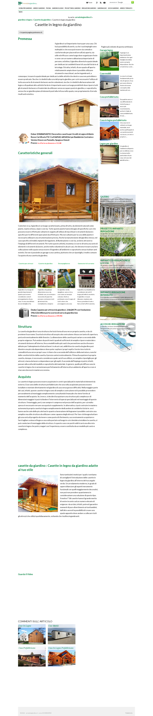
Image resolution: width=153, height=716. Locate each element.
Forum (89, 2)
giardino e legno (58, 8)
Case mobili (53, 626)
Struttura (25, 326)
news (20, 12)
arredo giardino (39, 8)
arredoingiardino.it (83, 17)
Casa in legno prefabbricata (60, 648)
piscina (48, 8)
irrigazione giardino (89, 8)
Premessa (25, 39)
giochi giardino (113, 8)
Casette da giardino (42, 20)
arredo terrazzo (126, 8)
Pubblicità (128, 713)
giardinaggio (102, 8)
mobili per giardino (25, 8)
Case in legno (25, 626)
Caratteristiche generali (35, 153)
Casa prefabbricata (27, 648)
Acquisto (24, 377)
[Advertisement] (43, 17)
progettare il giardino (73, 8)
